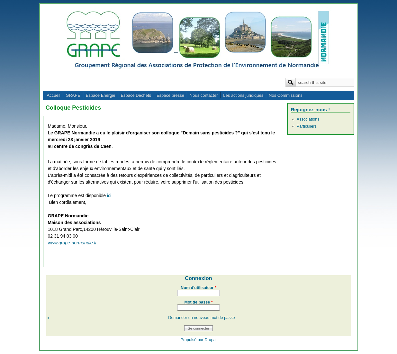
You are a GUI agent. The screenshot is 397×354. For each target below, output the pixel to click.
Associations (308, 119)
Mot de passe (198, 302)
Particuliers (307, 126)
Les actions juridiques (243, 95)
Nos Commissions (285, 95)
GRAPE (73, 95)
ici (109, 195)
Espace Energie (100, 95)
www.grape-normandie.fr (72, 242)
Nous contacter (204, 95)
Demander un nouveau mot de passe (201, 317)
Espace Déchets (136, 95)
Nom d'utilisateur (198, 288)
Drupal (210, 340)
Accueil (53, 95)
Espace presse (170, 95)
